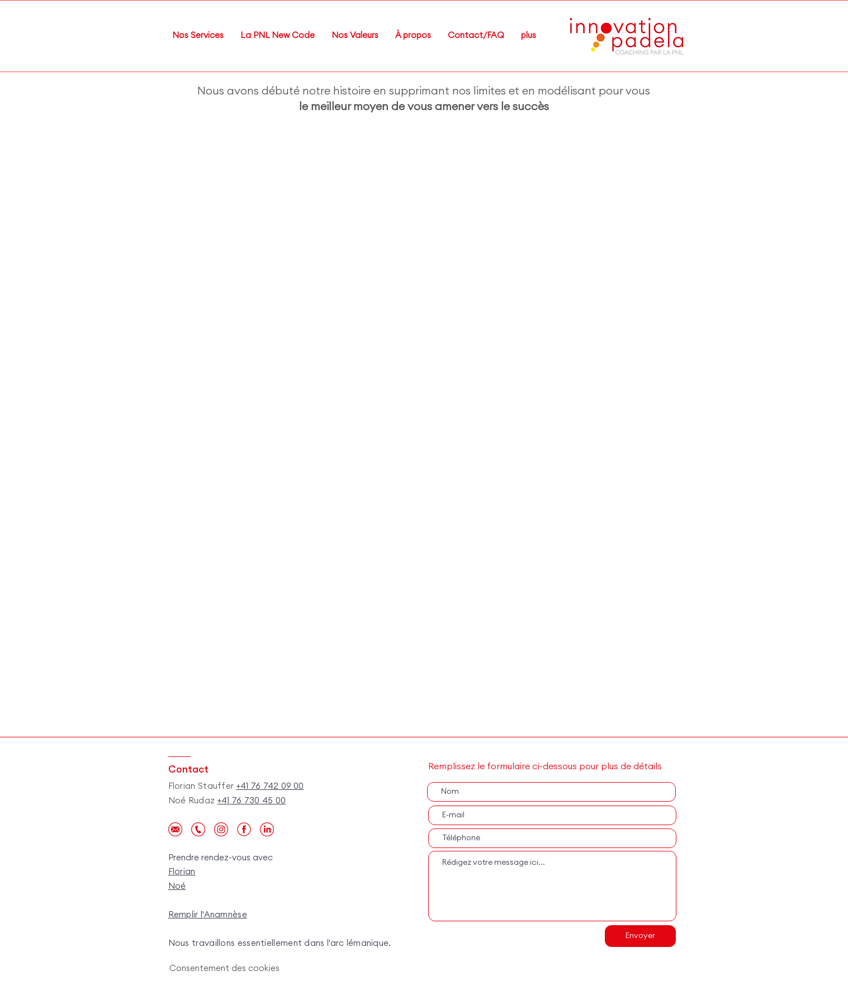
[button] (413, 36)
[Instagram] (221, 829)
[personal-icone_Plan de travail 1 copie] (175, 829)
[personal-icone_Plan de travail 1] (198, 829)
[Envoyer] (640, 936)
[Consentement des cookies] (225, 968)
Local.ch (186, 929)
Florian (182, 872)
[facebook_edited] (244, 829)
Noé (177, 886)
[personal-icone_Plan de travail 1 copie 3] (267, 829)
